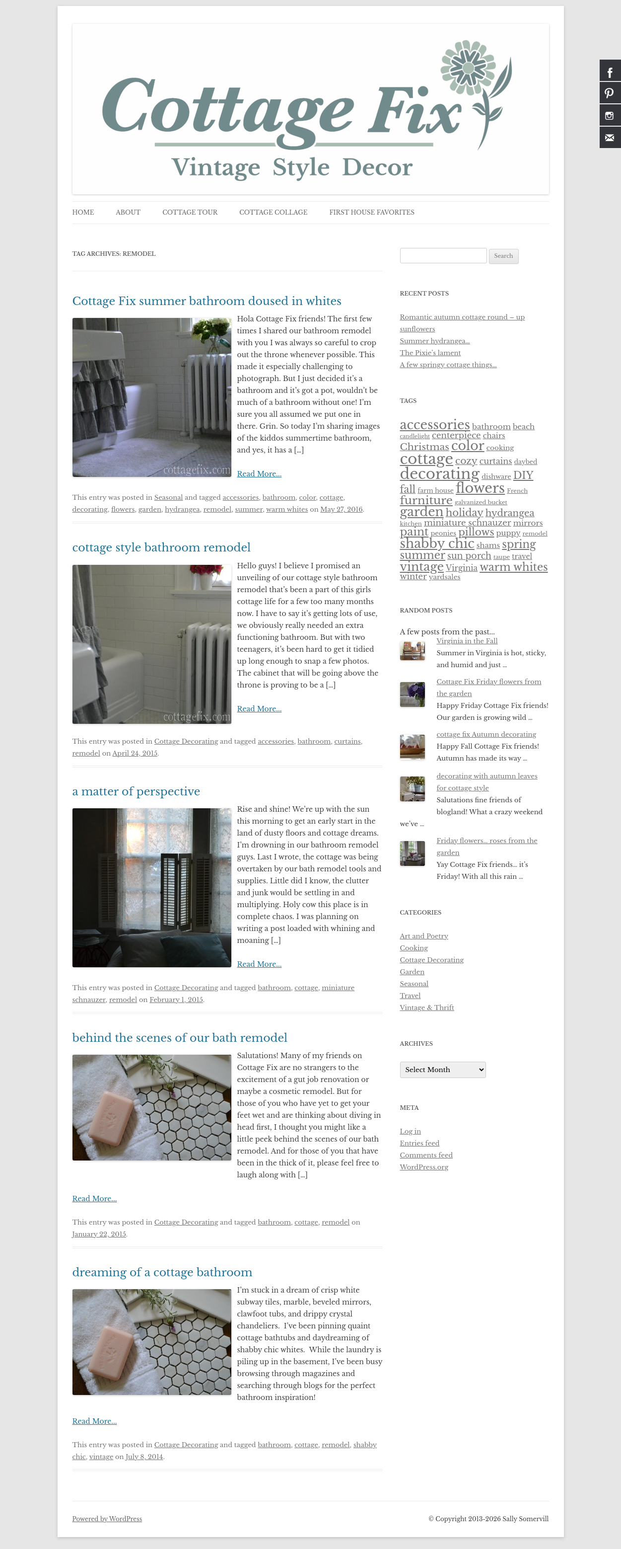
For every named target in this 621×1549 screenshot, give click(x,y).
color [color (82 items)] (467, 446)
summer (249, 509)
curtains (347, 741)
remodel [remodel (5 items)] (535, 533)
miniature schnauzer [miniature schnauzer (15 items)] (467, 523)
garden (149, 509)
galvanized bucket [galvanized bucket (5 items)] (481, 502)
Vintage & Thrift (427, 1008)
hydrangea (182, 509)
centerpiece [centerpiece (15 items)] (456, 435)
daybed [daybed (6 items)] (526, 461)
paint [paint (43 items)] (414, 532)
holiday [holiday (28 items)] (464, 513)
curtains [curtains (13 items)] (496, 461)
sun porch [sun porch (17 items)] (469, 555)
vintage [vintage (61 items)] (422, 566)
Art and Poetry (424, 936)
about (128, 212)
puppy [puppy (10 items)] (508, 533)
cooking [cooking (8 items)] (500, 448)
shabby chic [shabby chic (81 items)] (437, 543)
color (307, 497)
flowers (123, 509)
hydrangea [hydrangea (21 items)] (510, 513)
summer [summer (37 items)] (423, 555)
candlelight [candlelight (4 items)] (415, 436)
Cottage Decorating (186, 741)
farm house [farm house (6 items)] (435, 490)
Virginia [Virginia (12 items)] (462, 568)
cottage (332, 497)
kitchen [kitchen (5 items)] (411, 523)
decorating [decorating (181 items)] (440, 474)
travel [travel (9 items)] (522, 556)
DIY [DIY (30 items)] (523, 475)
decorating (90, 509)
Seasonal (168, 497)
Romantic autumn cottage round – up (462, 317)
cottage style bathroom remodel (161, 547)
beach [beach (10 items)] (524, 426)
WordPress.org (424, 1167)
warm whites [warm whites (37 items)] (514, 567)
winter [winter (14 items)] (413, 576)
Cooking (414, 948)
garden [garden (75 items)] (422, 512)
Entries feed (420, 1143)
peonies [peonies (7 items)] (443, 533)
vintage (101, 1457)
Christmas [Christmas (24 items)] (424, 447)
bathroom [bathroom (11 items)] (491, 426)
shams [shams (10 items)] (488, 545)
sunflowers (417, 329)
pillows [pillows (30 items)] (476, 532)
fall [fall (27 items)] (408, 489)
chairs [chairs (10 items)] (494, 435)
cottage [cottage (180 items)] (427, 459)
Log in (410, 1131)
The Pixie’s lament (430, 353)
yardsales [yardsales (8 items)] (445, 577)
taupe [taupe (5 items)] (501, 556)
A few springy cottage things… (448, 365)
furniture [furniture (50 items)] (426, 500)
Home (83, 212)
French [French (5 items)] (517, 490)
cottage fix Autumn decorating (487, 734)
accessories (241, 497)
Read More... (259, 473)
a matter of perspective (136, 791)
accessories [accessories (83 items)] (435, 425)
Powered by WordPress (107, 1519)
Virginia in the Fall (467, 641)
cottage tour (189, 212)
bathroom (279, 497)
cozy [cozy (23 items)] (466, 460)
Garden (412, 972)
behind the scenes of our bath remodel (180, 1038)
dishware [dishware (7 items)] (496, 476)
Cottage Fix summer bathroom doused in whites (207, 301)
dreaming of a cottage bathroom (162, 1272)
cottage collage (273, 212)
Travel (410, 996)
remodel (217, 509)
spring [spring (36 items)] (519, 544)
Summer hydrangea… (435, 341)
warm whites (287, 509)
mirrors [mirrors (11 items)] (528, 523)
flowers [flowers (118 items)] (480, 488)
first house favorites (372, 212)
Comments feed (426, 1155)
